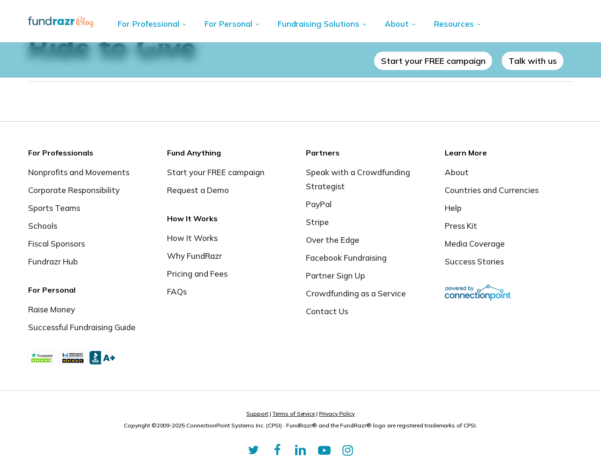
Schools (42, 226)
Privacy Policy (337, 413)
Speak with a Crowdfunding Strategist (358, 179)
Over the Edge (332, 240)
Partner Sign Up (335, 275)
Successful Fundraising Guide (82, 327)
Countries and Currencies (492, 190)
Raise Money (51, 309)
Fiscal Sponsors (56, 243)
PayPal (319, 204)
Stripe (317, 222)
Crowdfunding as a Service (356, 293)
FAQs (177, 291)
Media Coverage (475, 243)
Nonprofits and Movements (78, 172)
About (457, 172)
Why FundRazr (194, 256)
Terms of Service (294, 413)
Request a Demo (198, 190)
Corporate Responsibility (74, 190)
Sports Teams (54, 208)
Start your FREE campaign (216, 172)
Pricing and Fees (197, 274)
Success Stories (474, 261)
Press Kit (461, 226)
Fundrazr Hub (53, 261)
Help (453, 208)
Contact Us (327, 311)
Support (257, 413)
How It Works (192, 238)
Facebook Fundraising (346, 258)
